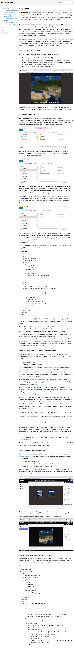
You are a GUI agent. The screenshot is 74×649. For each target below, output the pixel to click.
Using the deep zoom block (11, 10)
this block (32, 58)
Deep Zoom (6, 8)
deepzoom (4, 33)
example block (30, 454)
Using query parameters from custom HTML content (12, 24)
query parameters (25, 456)
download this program (38, 379)
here (37, 384)
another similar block (30, 107)
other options (63, 339)
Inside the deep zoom (9, 12)
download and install (52, 367)
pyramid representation (45, 31)
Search (72, 2)
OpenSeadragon (55, 343)
